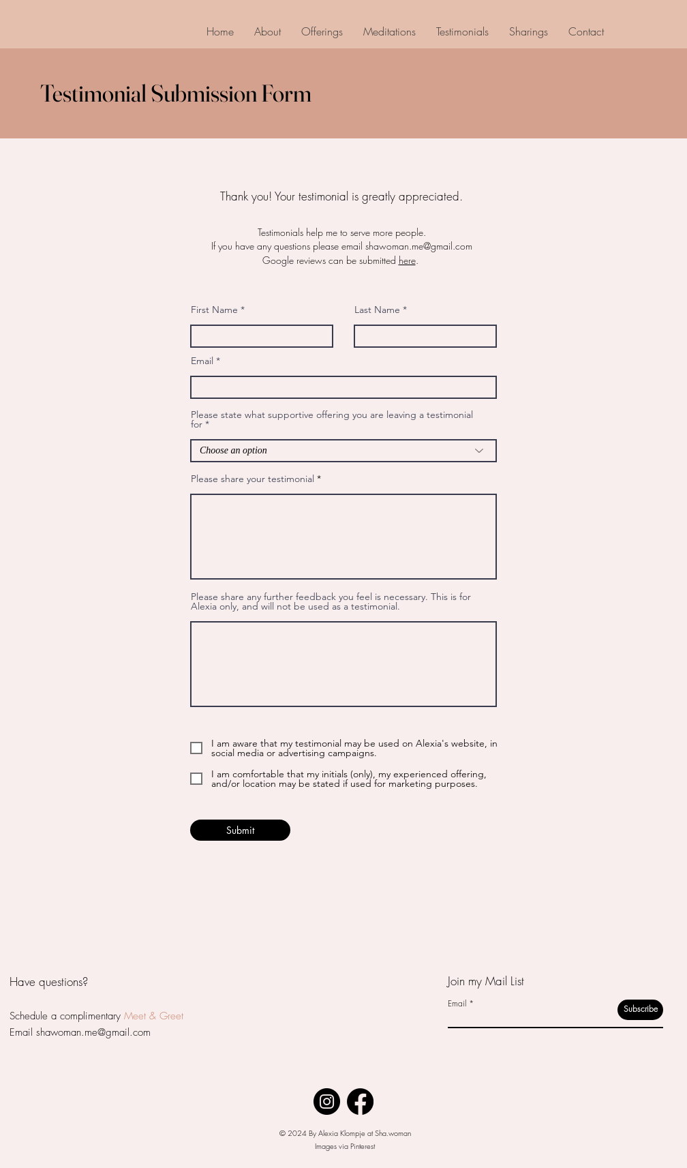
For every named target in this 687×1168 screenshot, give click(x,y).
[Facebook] (360, 1101)
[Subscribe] (640, 1010)
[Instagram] (327, 1101)
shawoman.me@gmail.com (418, 245)
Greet (169, 1016)
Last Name (377, 309)
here (407, 260)
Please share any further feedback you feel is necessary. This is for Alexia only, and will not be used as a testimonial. (331, 601)
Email (202, 360)
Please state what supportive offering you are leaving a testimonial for (332, 419)
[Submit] (240, 830)
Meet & (140, 1016)
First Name (214, 309)
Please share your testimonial (252, 478)
